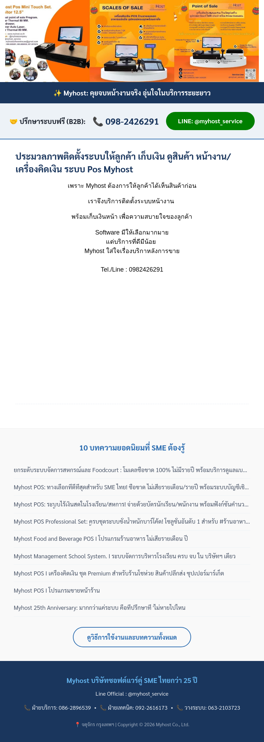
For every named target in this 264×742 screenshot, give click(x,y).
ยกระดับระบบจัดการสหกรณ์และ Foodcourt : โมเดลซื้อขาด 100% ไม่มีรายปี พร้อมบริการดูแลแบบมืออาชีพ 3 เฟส (130, 470)
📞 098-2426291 (125, 121)
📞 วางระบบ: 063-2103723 (208, 707)
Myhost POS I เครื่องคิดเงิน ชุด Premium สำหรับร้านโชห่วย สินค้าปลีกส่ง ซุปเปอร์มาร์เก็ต (119, 573)
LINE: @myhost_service (210, 121)
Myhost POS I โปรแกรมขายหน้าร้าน (57, 590)
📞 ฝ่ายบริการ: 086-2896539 (57, 707)
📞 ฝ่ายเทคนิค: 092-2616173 (133, 707)
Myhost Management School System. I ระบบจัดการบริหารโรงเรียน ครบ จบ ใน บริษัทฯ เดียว (124, 556)
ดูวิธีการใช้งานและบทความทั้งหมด (132, 637)
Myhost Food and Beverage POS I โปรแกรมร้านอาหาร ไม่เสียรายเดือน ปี (101, 538)
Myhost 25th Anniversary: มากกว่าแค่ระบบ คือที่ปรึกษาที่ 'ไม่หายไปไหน (100, 607)
